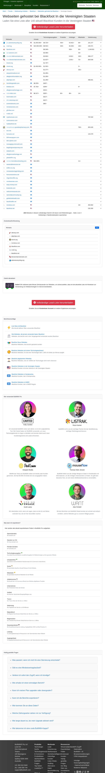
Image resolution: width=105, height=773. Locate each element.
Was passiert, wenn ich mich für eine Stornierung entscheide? (35, 660)
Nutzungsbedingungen (82, 763)
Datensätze (78, 749)
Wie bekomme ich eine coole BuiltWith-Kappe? (29, 728)
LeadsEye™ (38, 768)
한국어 (88, 1)
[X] (75, 772)
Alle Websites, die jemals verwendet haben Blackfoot (27, 334)
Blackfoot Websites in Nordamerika (22, 374)
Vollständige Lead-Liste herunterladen (53, 27)
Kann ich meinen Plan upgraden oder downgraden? (31, 690)
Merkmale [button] (17, 5)
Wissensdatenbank (67, 747)
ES (80, 1)
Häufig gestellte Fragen (64, 761)
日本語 (92, 1)
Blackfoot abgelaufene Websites (21, 358)
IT (81, 1)
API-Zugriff (77, 747)
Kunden (35, 5)
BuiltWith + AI (78, 751)
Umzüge (77, 760)
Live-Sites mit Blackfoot (18, 326)
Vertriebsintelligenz (54, 754)
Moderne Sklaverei (80, 767)
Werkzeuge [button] (7, 5)
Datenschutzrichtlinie (82, 765)
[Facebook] (80, 772)
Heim (4, 11)
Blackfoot (33, 11)
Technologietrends (40, 751)
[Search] (89, 5)
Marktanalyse (52, 751)
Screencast (65, 754)
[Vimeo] (88, 772)
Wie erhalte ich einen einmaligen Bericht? (27, 683)
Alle (97, 227)
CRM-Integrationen (80, 756)
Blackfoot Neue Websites (19, 342)
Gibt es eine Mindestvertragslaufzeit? (25, 668)
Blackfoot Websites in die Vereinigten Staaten (26, 366)
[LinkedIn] (77, 772)
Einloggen (6, 1)
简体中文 (97, 1)
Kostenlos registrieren (16, 1)
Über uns (64, 768)
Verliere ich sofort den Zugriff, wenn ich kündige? (30, 675)
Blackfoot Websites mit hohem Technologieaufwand (27, 350)
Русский (85, 1)
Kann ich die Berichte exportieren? (24, 698)
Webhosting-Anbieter (21, 11)
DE (76, 1)
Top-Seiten (38, 766)
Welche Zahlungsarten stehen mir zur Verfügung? (30, 713)
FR (78, 1)
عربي (101, 1)
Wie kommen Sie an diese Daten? (24, 706)
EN (74, 1)
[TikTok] (83, 772)
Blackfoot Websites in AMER (20, 382)
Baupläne (27, 5)
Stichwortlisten (39, 759)
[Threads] (85, 772)
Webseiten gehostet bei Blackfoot (48, 11)
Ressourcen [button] (44, 5)
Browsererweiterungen (82, 754)
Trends (10, 11)
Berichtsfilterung (53, 770)
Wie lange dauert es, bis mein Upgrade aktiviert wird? (32, 721)
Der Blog (64, 766)
